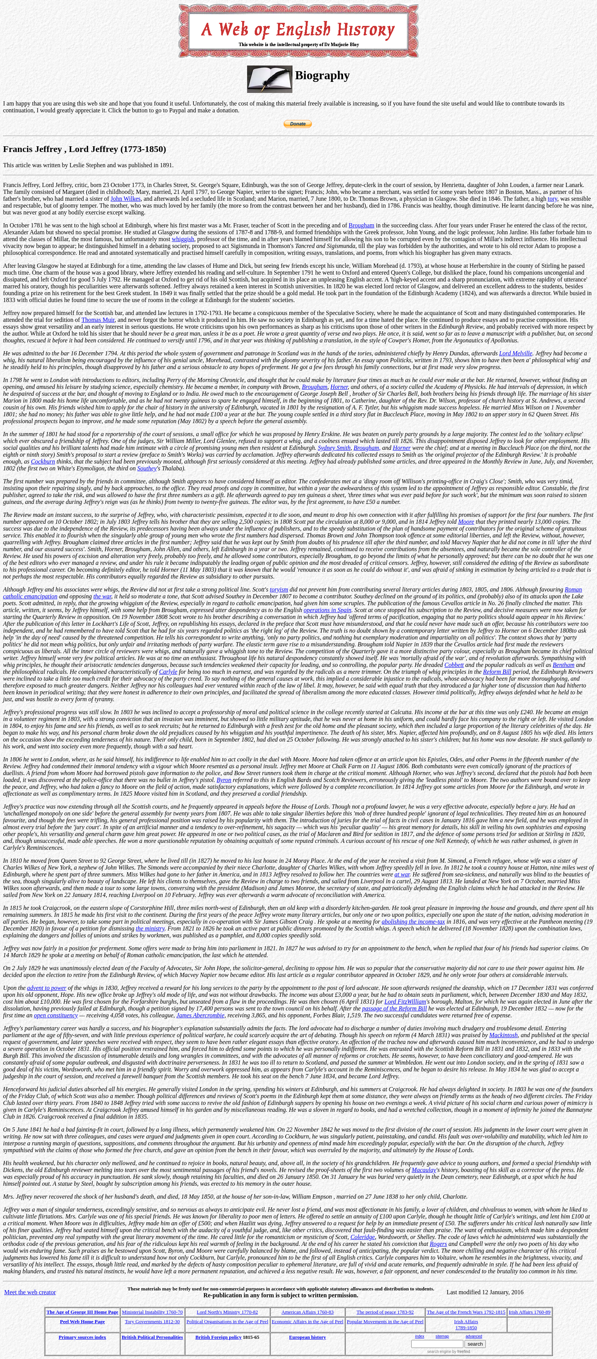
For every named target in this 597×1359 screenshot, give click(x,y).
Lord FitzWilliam (405, 1001)
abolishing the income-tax (413, 921)
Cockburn (43, 461)
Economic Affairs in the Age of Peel (307, 1321)
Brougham (362, 225)
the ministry (150, 928)
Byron (224, 780)
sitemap (442, 1336)
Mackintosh (503, 1035)
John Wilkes (126, 198)
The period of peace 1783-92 (385, 1312)
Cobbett (454, 665)
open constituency (56, 1015)
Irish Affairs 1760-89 (530, 1312)
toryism (279, 589)
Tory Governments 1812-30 (152, 1321)
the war (102, 596)
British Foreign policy (218, 1337)
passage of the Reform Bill (394, 1008)
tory (552, 198)
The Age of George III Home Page (82, 1312)
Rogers (438, 1244)
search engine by (448, 1351)
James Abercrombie (200, 1015)
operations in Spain (327, 610)
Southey (147, 468)
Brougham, (367, 447)
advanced (474, 1336)
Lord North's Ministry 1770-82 (227, 1312)
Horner (339, 387)
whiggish (183, 239)
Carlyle (168, 671)
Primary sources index (82, 1337)
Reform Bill (497, 671)
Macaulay (424, 1170)
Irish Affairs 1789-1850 (466, 1324)
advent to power (46, 988)
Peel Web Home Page (82, 1321)
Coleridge (362, 1237)
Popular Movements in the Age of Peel (385, 1321)
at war (402, 874)
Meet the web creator (30, 1292)
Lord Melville (515, 353)
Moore (466, 521)
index (419, 1336)
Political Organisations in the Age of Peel (227, 1321)
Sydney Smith (334, 447)
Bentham (564, 665)
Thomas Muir (98, 320)
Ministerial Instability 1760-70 (152, 1312)
